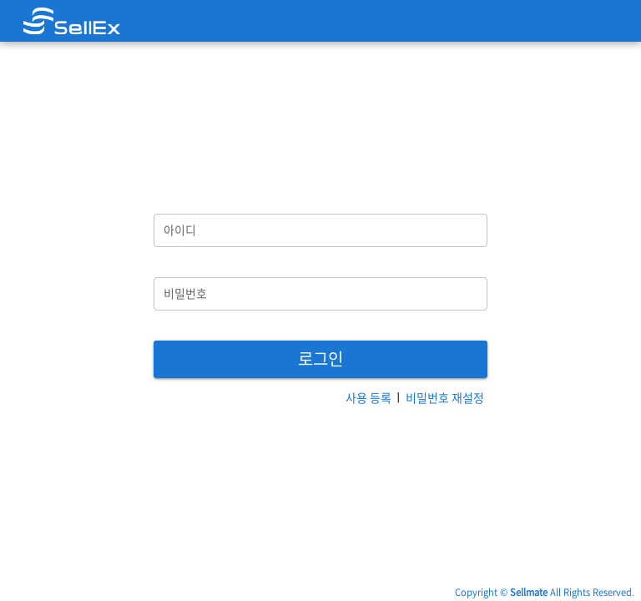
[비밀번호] (320, 294)
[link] (72, 21)
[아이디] (320, 230)
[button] (320, 360)
